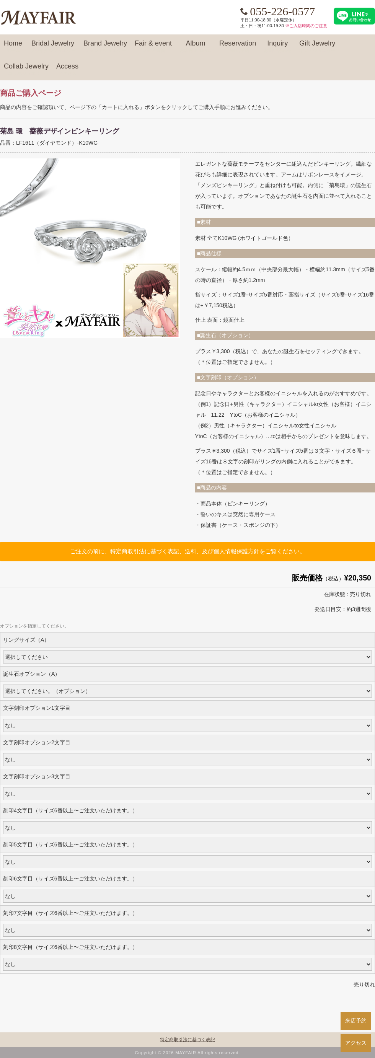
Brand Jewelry (105, 46)
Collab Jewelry (26, 69)
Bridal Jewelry (53, 46)
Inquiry (277, 46)
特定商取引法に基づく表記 (187, 1039)
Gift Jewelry (317, 46)
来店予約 (356, 1020)
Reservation (237, 46)
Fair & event (153, 46)
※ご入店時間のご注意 (306, 25)
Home (13, 46)
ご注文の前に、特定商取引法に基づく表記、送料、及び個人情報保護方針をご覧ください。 (187, 551)
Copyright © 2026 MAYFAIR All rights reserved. (187, 1052)
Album (195, 46)
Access (67, 69)
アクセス (356, 1043)
